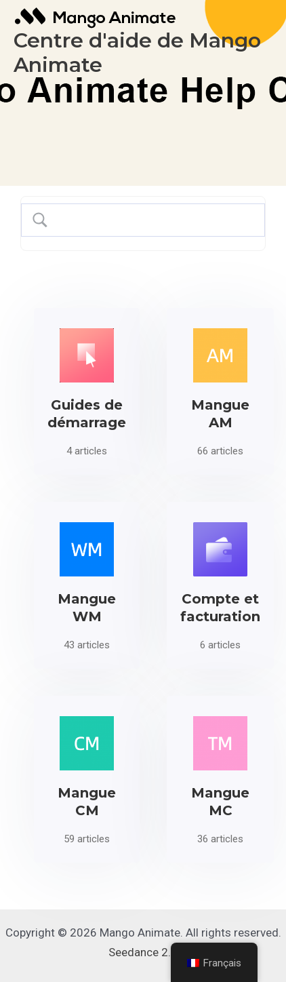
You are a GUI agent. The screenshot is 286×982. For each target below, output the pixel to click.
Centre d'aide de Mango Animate (137, 52)
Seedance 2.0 (143, 952)
